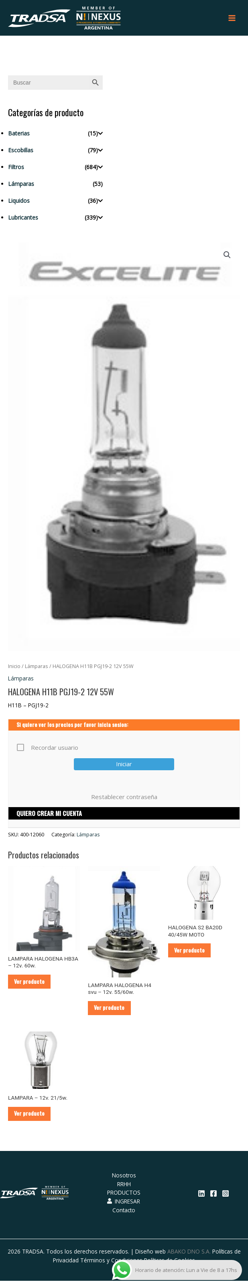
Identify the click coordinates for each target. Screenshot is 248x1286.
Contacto (123, 1215)
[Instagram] (225, 1198)
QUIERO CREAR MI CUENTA (49, 815)
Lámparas (21, 186)
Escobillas (20, 152)
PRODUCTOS (123, 1198)
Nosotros (124, 1180)
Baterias (19, 135)
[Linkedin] (201, 1198)
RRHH (124, 1189)
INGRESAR (123, 1206)
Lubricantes (23, 220)
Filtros (16, 169)
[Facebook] (213, 1198)
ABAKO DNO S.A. (189, 1256)
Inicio (14, 669)
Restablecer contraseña (124, 799)
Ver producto (31, 985)
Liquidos (19, 203)
